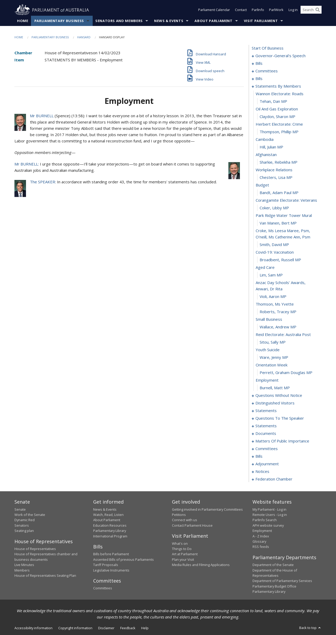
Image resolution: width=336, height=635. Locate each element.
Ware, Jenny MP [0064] (274, 357)
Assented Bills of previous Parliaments (123, 559)
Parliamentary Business (59, 20)
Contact (241, 10)
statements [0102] (266, 426)
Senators (21, 525)
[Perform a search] (318, 10)
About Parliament (213, 20)
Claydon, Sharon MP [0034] (277, 116)
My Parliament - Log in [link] (269, 509)
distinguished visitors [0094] (275, 403)
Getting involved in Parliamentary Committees (207, 509)
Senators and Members (119, 20)
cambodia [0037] (265, 139)
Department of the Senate (273, 565)
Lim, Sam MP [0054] (271, 275)
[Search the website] (311, 10)
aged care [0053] (265, 267)
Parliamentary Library (109, 531)
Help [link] (145, 628)
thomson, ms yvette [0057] (275, 304)
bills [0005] (258, 63)
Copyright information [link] (75, 628)
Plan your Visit (183, 559)
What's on (180, 543)
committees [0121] (266, 448)
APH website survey (268, 525)
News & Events (168, 20)
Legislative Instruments (111, 570)
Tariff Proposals (105, 565)
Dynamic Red (24, 520)
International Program (110, 536)
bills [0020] (258, 78)
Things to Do (182, 548)
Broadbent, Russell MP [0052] (280, 260)
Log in (293, 10)
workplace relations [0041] (274, 170)
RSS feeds (261, 547)
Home (22, 20)
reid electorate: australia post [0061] (283, 334)
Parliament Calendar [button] (214, 10)
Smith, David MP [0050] (274, 244)
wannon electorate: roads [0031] (279, 94)
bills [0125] (258, 456)
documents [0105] (265, 433)
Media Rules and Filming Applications (201, 565)
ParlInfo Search (265, 520)
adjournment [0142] (267, 464)
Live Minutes (24, 565)
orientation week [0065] (271, 365)
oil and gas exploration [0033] (277, 109)
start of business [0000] (268, 48)
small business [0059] (269, 319)
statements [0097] (266, 410)
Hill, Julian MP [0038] (271, 147)
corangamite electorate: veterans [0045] (286, 200)
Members (22, 570)
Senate (20, 509)
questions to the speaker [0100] (279, 418)
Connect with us (184, 520)
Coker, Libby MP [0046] (274, 208)
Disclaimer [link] (106, 628)
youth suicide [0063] (268, 350)
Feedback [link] (127, 628)
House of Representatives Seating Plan (45, 575)
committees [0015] (266, 71)
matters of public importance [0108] (282, 441)
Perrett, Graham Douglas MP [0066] (286, 372)
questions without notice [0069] (278, 395)
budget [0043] (262, 185)
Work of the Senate (29, 514)
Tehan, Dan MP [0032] (273, 101)
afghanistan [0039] (266, 154)
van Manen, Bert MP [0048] (278, 223)
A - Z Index (261, 536)
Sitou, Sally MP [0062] (273, 342)
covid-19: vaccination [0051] (275, 252)
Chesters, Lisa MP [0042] (276, 177)
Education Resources (110, 525)
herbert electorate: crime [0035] (279, 124)
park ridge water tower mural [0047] (284, 215)
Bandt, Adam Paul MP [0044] (279, 192)
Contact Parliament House (192, 525)
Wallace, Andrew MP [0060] (278, 327)
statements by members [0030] (278, 86)
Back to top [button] (310, 627)
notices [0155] (262, 471)
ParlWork (276, 10)
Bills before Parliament (111, 554)
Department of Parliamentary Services (282, 581)
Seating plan (24, 531)
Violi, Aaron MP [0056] (273, 296)
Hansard (84, 37)
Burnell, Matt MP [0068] (275, 388)
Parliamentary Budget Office (274, 586)
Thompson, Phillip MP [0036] (279, 132)
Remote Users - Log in (270, 514)
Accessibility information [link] (33, 628)
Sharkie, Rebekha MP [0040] (278, 162)
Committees (102, 588)
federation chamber (273, 479)
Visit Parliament (261, 20)
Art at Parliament (185, 554)
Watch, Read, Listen (108, 514)
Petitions (179, 514)
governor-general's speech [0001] (280, 55)
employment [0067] (267, 380)
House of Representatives (35, 548)
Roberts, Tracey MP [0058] (278, 311)
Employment (262, 531)
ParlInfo (258, 10)
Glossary (259, 541)
